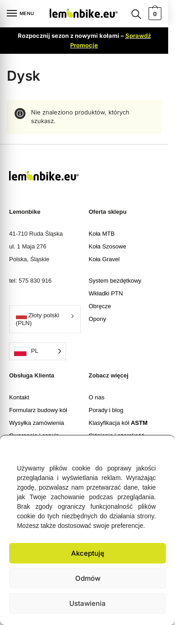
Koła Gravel (104, 259)
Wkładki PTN (106, 293)
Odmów (87, 578)
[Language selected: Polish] (37, 351)
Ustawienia (87, 603)
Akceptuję (87, 553)
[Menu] (20, 14)
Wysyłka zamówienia (36, 422)
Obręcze (100, 306)
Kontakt (19, 397)
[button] (161, 446)
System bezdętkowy (115, 280)
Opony (97, 318)
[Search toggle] (136, 14)
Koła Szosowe (107, 246)
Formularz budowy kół (38, 410)
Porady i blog (106, 410)
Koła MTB (102, 233)
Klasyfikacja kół (118, 422)
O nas (97, 397)
